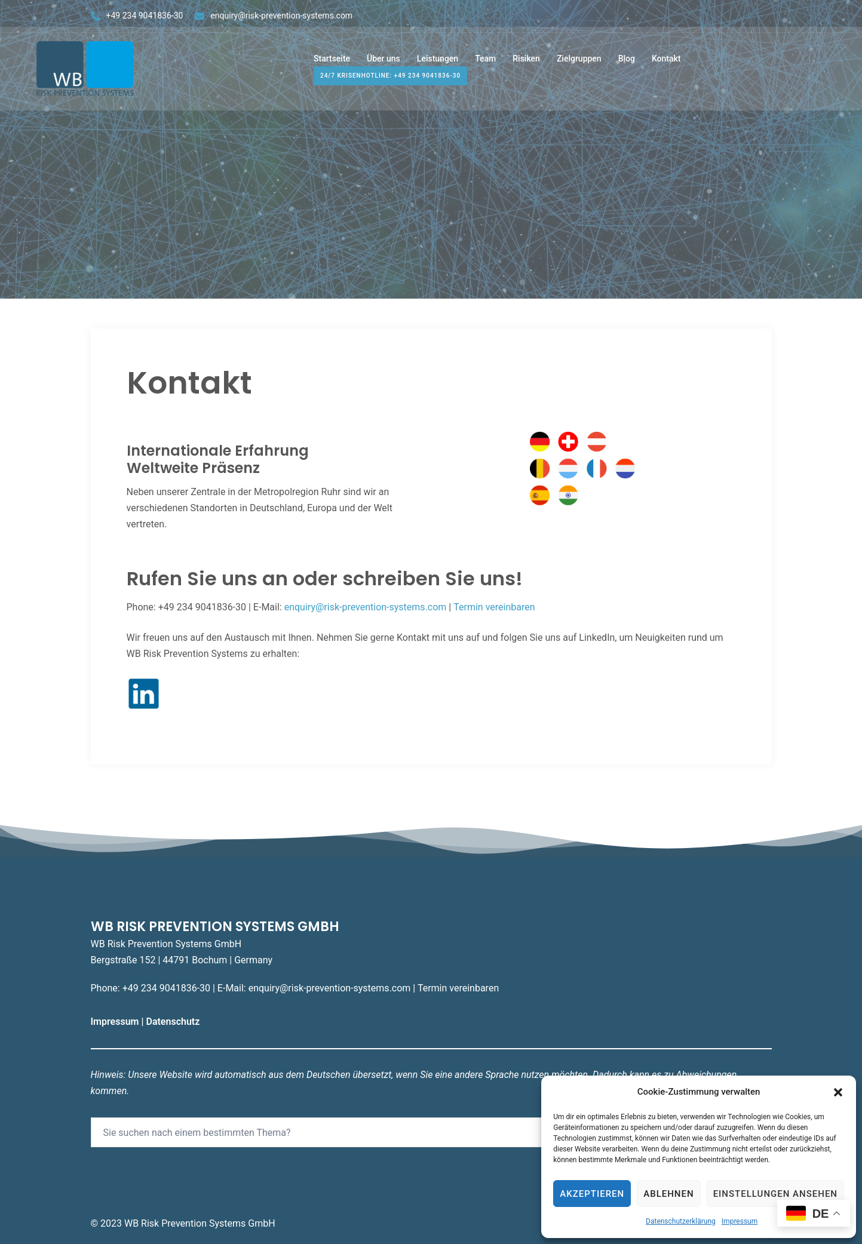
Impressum (739, 1221)
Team (485, 64)
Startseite (332, 64)
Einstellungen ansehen (775, 1193)
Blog (626, 64)
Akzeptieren (592, 1193)
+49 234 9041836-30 (144, 15)
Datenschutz (174, 1021)
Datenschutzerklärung (681, 1221)
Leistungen (437, 64)
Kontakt (666, 64)
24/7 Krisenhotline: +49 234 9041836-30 (390, 81)
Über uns (383, 64)
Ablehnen (668, 1193)
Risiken (526, 64)
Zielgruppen (579, 64)
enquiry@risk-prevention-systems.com (281, 15)
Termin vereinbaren (494, 607)
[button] (838, 1092)
